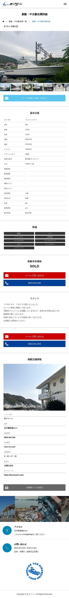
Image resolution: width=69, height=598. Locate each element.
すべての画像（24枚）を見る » (34, 98)
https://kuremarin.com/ (14, 475)
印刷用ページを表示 (34, 487)
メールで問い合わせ (34, 275)
